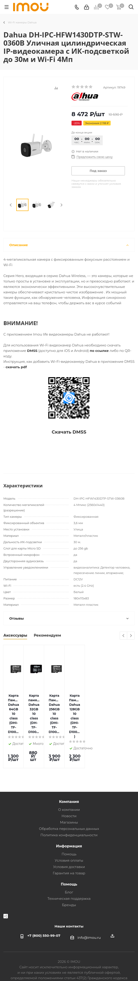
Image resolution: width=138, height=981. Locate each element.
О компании (69, 779)
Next (61, 205)
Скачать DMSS (69, 432)
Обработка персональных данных (69, 798)
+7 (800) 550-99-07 (43, 905)
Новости (69, 785)
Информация (69, 815)
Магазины (69, 792)
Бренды (69, 874)
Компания (69, 771)
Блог (69, 861)
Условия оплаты (69, 830)
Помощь (69, 823)
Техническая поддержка (69, 868)
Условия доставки (69, 836)
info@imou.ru (89, 907)
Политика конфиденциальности (69, 804)
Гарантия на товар (69, 842)
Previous (11, 205)
